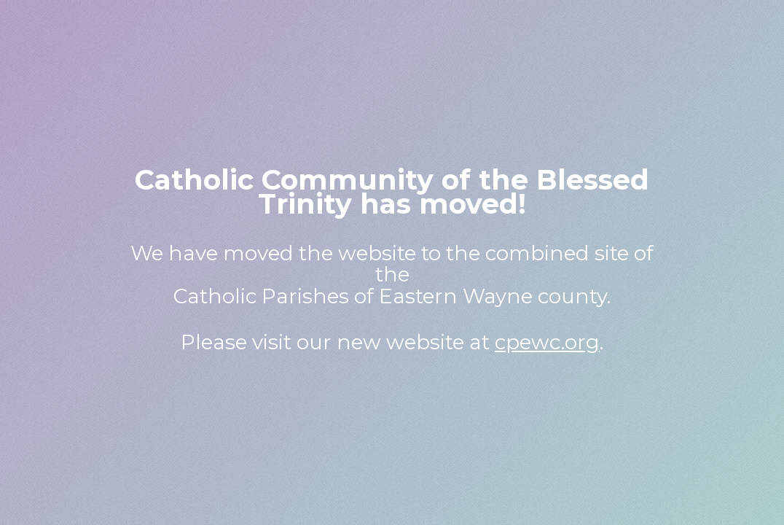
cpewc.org (547, 342)
